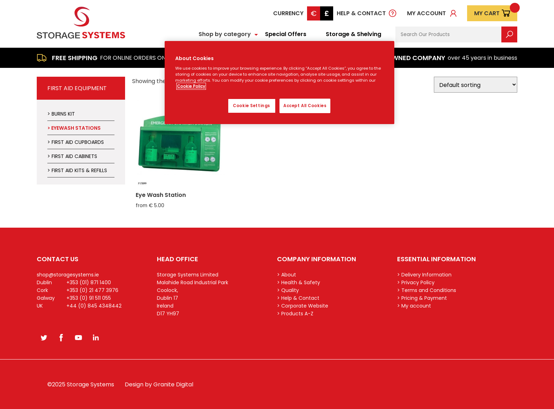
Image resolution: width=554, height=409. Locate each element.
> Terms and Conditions (426, 290)
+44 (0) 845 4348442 (94, 305)
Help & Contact (361, 13)
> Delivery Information (424, 274)
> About (286, 274)
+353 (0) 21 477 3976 (92, 290)
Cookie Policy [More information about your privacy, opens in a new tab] (191, 86)
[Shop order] (475, 85)
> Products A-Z (295, 313)
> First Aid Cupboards (75, 142)
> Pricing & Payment (422, 298)
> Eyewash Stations (74, 128)
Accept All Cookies (304, 106)
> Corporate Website (302, 305)
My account (426, 13)
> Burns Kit (61, 113)
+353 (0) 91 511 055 (88, 298)
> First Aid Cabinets (72, 156)
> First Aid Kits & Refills (77, 170)
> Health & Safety (298, 282)
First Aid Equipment (77, 88)
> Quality (288, 290)
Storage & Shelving (353, 34)
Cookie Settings (251, 106)
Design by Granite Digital (159, 384)
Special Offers (285, 34)
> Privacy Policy (416, 282)
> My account (414, 305)
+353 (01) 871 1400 (88, 282)
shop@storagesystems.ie (68, 274)
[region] (279, 82)
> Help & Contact (298, 298)
